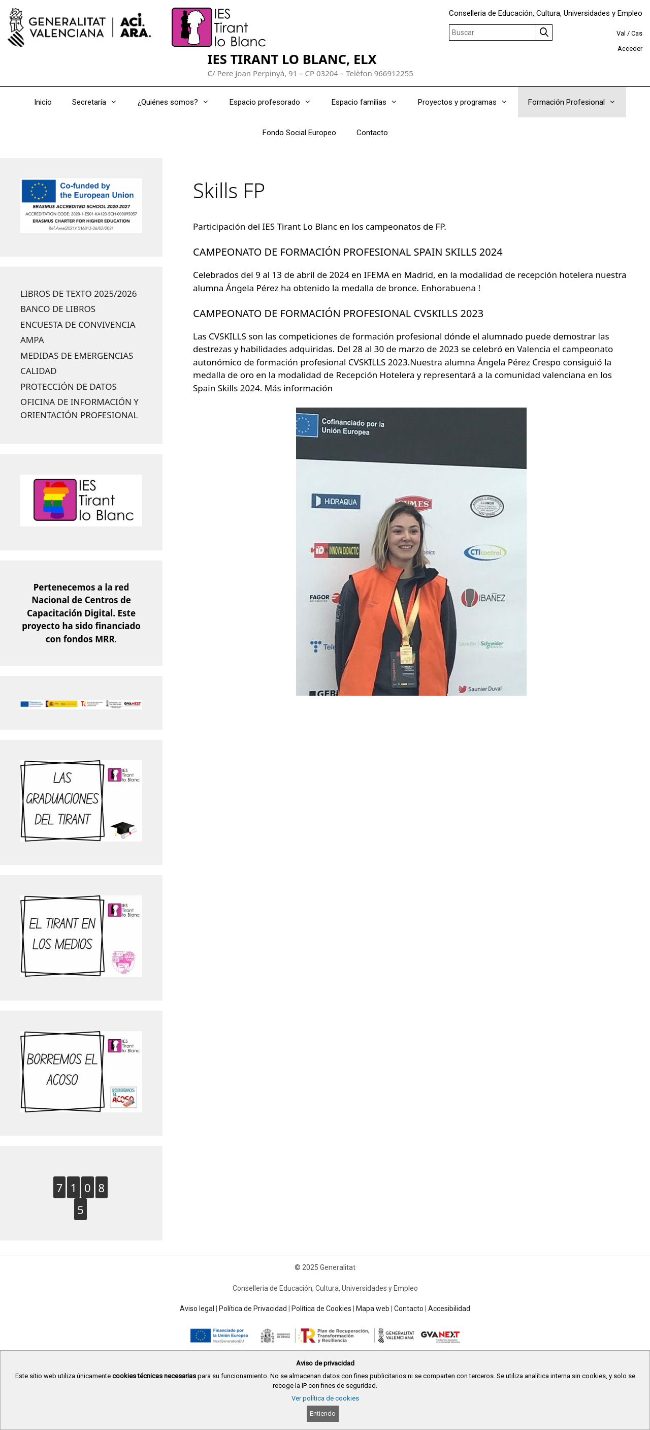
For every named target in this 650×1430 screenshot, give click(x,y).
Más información (299, 388)
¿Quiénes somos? (178, 102)
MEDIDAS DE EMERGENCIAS (76, 355)
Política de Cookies (321, 1308)
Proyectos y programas (468, 102)
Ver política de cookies (325, 1398)
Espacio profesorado (275, 102)
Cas (636, 33)
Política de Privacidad (253, 1308)
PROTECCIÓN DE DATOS (68, 386)
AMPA (32, 340)
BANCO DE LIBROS (57, 309)
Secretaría (99, 102)
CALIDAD (38, 371)
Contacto (372, 132)
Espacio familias (370, 102)
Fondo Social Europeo (299, 132)
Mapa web (372, 1308)
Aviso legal (197, 1308)
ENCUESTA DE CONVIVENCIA (78, 324)
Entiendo (323, 1413)
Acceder (630, 48)
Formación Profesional (577, 102)
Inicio (43, 102)
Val (621, 33)
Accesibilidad (449, 1308)
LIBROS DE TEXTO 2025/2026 (78, 293)
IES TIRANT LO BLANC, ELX (291, 59)
